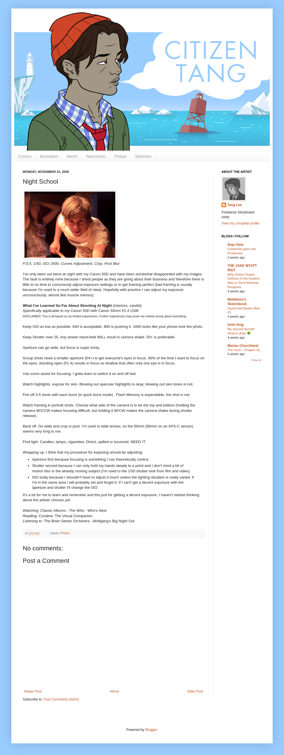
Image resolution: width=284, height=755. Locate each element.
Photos (120, 156)
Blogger (151, 730)
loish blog (235, 325)
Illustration (49, 156)
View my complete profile (240, 223)
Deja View (235, 245)
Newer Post (33, 691)
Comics (25, 156)
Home (114, 691)
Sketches (143, 156)
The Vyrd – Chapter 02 (243, 350)
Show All (256, 360)
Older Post (195, 691)
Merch (72, 156)
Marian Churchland (242, 346)
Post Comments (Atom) (61, 699)
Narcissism (95, 156)
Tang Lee (234, 205)
